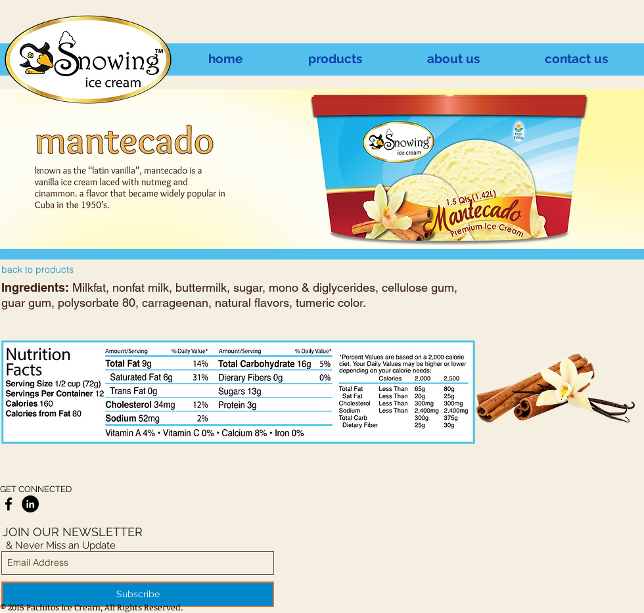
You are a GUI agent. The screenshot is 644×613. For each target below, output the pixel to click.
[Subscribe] (137, 594)
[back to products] (37, 269)
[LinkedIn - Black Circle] (30, 503)
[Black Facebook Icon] (8, 503)
